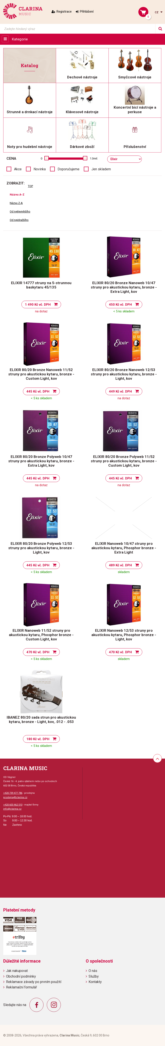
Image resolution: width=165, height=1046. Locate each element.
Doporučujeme (68, 169)
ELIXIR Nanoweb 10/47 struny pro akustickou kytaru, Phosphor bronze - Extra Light (123, 547)
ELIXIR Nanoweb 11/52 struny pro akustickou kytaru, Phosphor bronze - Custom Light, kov (41, 634)
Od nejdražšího (19, 220)
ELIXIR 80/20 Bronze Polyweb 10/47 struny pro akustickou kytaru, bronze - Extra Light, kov (41, 460)
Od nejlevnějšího (20, 211)
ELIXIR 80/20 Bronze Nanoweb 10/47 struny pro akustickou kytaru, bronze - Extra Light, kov (124, 287)
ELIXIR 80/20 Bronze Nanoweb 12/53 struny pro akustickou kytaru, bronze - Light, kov (124, 374)
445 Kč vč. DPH (37, 391)
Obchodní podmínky (21, 976)
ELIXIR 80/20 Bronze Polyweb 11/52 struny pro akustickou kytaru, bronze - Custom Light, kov (124, 460)
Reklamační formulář (21, 987)
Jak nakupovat (17, 971)
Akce (18, 169)
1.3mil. (94, 158)
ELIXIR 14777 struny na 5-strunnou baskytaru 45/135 (41, 285)
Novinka (40, 169)
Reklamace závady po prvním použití (33, 982)
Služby (94, 976)
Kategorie (20, 39)
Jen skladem (101, 169)
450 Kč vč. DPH (120, 305)
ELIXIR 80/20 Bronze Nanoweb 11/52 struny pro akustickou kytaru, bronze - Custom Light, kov (41, 374)
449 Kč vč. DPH (120, 391)
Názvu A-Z (17, 194)
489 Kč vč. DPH (120, 565)
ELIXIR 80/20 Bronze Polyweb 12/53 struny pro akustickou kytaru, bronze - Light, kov (41, 547)
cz (157, 12)
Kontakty (95, 982)
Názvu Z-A (16, 203)
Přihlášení (87, 11)
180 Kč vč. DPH (37, 739)
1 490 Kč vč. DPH (38, 305)
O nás (93, 971)
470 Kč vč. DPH (37, 652)
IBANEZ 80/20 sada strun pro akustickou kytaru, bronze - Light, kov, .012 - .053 (41, 719)
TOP (30, 186)
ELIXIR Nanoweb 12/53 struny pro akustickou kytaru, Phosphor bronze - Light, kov (123, 634)
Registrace (64, 11)
